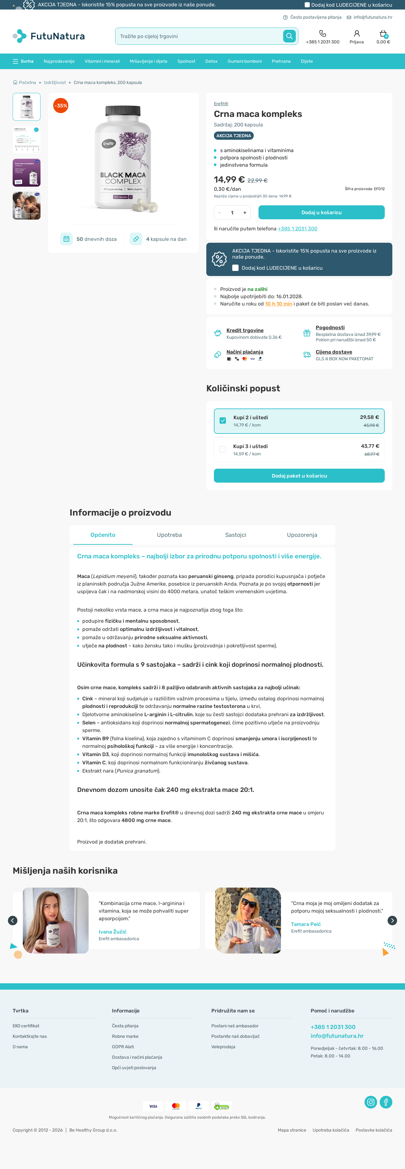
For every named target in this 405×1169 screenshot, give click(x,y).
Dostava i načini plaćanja (137, 1057)
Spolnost (186, 61)
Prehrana (281, 61)
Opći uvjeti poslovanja (134, 1067)
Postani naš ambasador (235, 1026)
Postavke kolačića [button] (374, 1130)
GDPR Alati (123, 1047)
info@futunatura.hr (369, 17)
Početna (24, 82)
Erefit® (221, 103)
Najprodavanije (59, 61)
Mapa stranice (292, 1130)
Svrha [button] (23, 61)
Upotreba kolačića (331, 1130)
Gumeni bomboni (245, 61)
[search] (206, 36)
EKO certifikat (26, 1026)
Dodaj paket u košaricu (299, 476)
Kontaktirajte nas (30, 1036)
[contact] (323, 36)
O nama (20, 1047)
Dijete (307, 61)
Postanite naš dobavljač (235, 1036)
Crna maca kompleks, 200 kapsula (108, 82)
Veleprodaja (223, 1047)
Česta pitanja (125, 1026)
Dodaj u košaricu (322, 212)
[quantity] (232, 213)
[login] (357, 36)
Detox (211, 61)
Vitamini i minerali (102, 61)
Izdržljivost (55, 82)
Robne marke (125, 1036)
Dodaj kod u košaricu (351, 5)
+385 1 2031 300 (297, 229)
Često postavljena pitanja (312, 17)
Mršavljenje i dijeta (148, 61)
